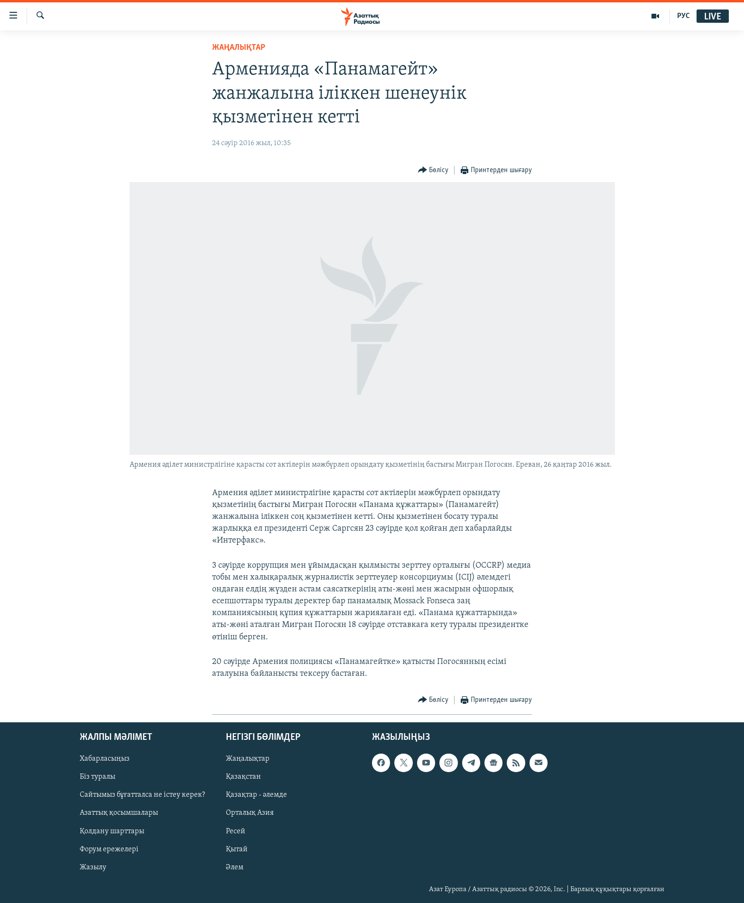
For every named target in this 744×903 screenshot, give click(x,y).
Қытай (237, 849)
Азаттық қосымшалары (119, 813)
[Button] (433, 170)
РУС (683, 16)
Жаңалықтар (248, 759)
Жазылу (93, 867)
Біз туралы (97, 777)
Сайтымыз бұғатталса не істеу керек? (142, 795)
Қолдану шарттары (112, 831)
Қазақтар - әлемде (256, 795)
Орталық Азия (250, 813)
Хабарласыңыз (105, 759)
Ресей (235, 831)
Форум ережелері (109, 849)
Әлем (234, 867)
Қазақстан (243, 777)
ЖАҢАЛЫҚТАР (238, 47)
